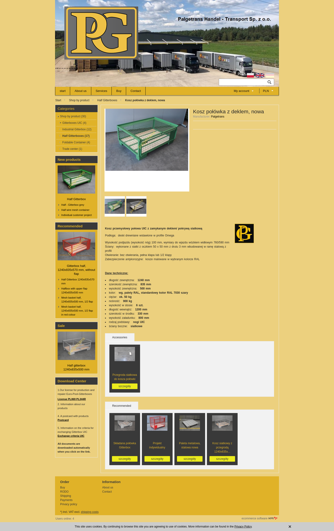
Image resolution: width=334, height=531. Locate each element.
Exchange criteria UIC (71, 435)
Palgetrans (217, 116)
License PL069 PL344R (72, 399)
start (62, 91)
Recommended (70, 226)
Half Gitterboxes (107, 100)
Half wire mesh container (75, 209)
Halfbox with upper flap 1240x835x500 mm (74, 290)
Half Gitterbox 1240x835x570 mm (77, 281)
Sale (61, 326)
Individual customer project (76, 215)
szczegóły (125, 386)
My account (241, 91)
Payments (66, 500)
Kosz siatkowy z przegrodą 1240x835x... (222, 447)
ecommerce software (254, 518)
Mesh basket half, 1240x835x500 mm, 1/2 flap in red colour (77, 310)
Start (58, 100)
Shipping (65, 495)
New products (69, 159)
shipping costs (89, 512)
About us (80, 91)
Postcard (63, 420)
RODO (64, 491)
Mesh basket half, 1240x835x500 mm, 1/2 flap (77, 299)
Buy (118, 91)
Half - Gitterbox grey (72, 204)
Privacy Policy (243, 526)
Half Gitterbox (76, 199)
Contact (136, 91)
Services (101, 91)
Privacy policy (68, 504)
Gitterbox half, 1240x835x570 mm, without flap (76, 270)
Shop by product (79, 100)
